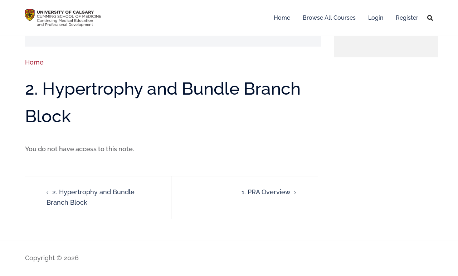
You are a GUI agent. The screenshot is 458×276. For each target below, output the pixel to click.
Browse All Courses (329, 17)
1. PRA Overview (266, 192)
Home (282, 17)
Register (407, 17)
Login (375, 17)
